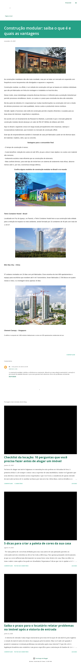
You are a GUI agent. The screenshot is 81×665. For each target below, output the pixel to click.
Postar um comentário (21, 566)
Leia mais (74, 483)
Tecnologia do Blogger (40, 658)
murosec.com (13, 369)
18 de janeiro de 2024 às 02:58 (19, 366)
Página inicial (8, 16)
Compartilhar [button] (70, 354)
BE (9, 366)
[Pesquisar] (68, 3)
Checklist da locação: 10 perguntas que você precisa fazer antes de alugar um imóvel (35, 459)
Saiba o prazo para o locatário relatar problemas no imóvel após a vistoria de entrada (39, 627)
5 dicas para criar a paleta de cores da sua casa (37, 543)
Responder (12, 376)
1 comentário (18, 483)
